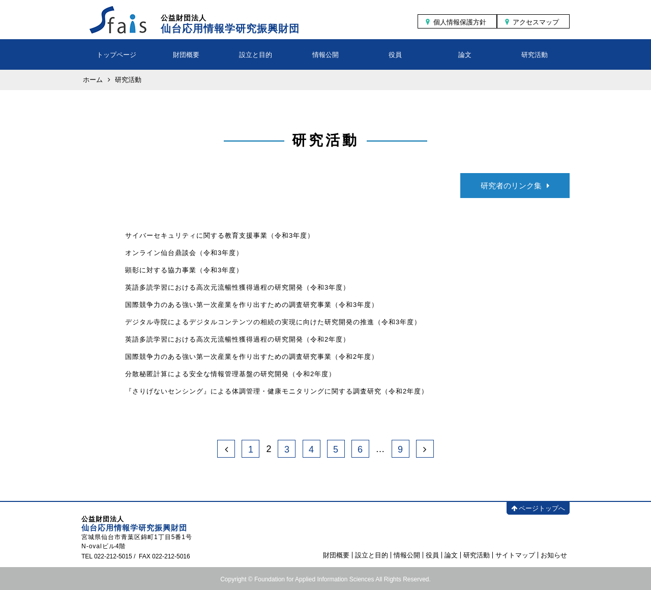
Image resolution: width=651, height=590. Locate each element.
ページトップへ (538, 508)
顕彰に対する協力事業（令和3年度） (184, 270)
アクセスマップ (536, 22)
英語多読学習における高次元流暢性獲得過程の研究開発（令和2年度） (237, 339)
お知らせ (554, 555)
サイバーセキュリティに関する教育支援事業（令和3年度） (219, 235)
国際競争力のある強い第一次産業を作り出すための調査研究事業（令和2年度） (251, 356)
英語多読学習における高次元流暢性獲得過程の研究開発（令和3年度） (237, 287)
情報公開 (325, 55)
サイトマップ (515, 555)
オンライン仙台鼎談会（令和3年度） (184, 253)
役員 (395, 55)
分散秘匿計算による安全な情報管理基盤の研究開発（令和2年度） (230, 374)
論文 (464, 55)
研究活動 (534, 55)
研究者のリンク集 (515, 185)
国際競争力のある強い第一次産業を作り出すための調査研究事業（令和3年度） (251, 304)
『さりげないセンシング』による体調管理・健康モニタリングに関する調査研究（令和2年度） (276, 391)
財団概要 (186, 55)
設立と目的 (255, 55)
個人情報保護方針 (459, 22)
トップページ (116, 55)
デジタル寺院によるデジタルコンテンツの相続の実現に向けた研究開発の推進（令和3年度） (273, 322)
